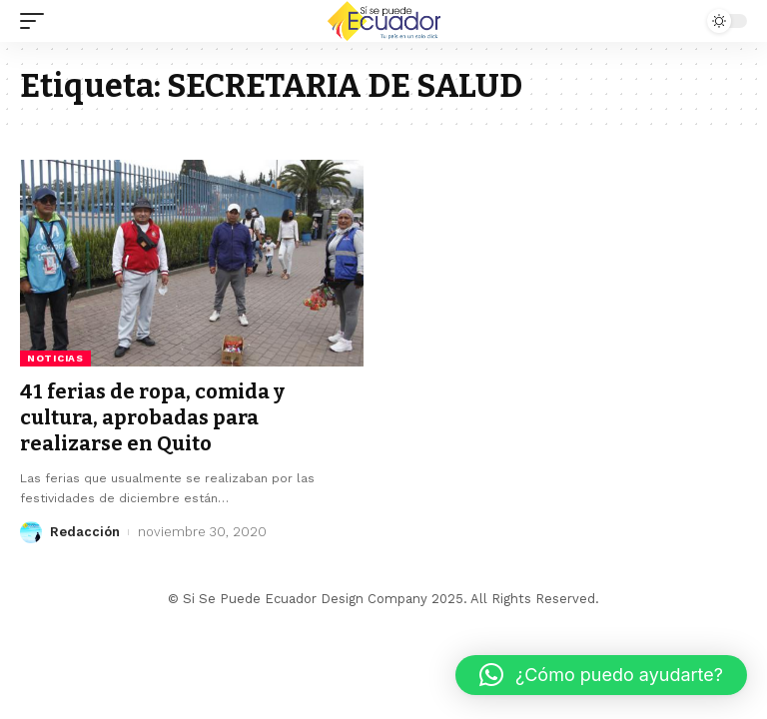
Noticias (55, 358)
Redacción (85, 531)
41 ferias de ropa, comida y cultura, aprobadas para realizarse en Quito (152, 417)
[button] (601, 675)
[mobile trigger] (37, 21)
